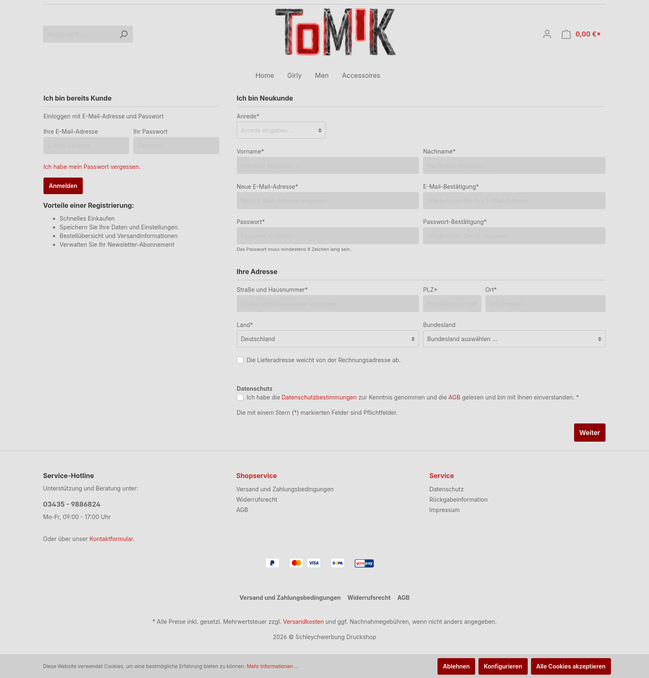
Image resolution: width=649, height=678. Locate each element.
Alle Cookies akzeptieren (571, 666)
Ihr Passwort (150, 131)
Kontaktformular (111, 538)
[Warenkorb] (581, 34)
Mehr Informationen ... (272, 666)
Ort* (491, 289)
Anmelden (63, 185)
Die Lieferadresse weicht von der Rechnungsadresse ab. (324, 359)
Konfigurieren (503, 666)
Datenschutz (446, 489)
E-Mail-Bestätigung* (451, 186)
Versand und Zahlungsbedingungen (285, 489)
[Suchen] (123, 34)
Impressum (444, 509)
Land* (245, 324)
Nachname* (439, 151)
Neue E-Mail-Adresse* (267, 186)
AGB (455, 397)
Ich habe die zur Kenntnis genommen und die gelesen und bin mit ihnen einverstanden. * (413, 397)
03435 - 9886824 (72, 504)
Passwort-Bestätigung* (454, 221)
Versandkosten (303, 621)
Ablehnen (456, 666)
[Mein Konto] (547, 34)
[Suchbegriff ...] (78, 34)
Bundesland (439, 324)
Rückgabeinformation (458, 499)
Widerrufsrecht (256, 499)
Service (441, 475)
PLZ (430, 289)
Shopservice (256, 475)
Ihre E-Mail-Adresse (70, 131)
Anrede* (248, 116)
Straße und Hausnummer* (272, 289)
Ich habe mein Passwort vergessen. (92, 166)
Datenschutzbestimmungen (319, 397)
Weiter (589, 432)
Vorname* (250, 151)
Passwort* (251, 221)
